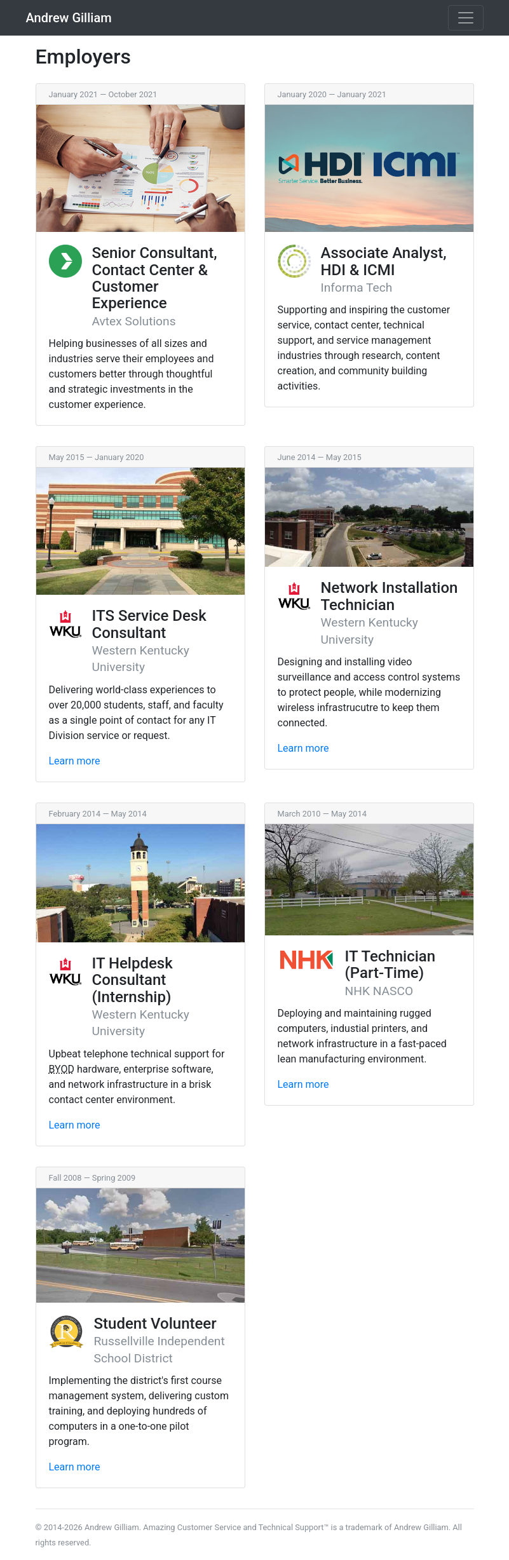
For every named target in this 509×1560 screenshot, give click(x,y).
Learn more (74, 761)
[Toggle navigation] (466, 18)
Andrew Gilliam (69, 17)
